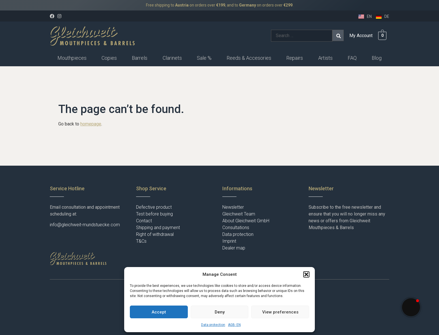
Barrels (139, 58)
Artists (325, 58)
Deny (220, 312)
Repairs (294, 58)
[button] (306, 274)
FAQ (352, 58)
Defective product (154, 207)
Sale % (204, 58)
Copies (109, 58)
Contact (144, 220)
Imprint (229, 241)
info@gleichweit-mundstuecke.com (85, 224)
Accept (159, 312)
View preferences (280, 312)
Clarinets (172, 58)
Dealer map (233, 248)
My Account (361, 35)
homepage (90, 124)
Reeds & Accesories (249, 58)
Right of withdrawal (155, 234)
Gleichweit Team (238, 214)
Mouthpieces (72, 58)
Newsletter (233, 207)
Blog (377, 58)
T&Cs (141, 241)
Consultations (235, 227)
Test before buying (154, 214)
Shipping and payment (158, 227)
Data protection (213, 325)
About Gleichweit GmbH (245, 220)
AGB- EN (234, 325)
